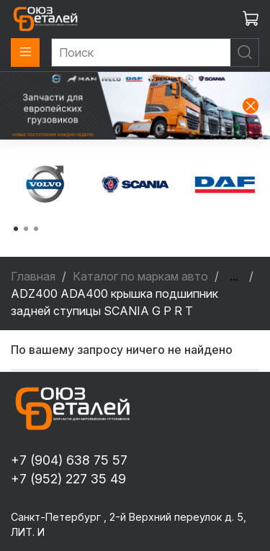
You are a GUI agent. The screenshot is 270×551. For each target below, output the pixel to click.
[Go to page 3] (36, 229)
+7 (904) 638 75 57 (69, 460)
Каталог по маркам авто (140, 276)
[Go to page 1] (16, 229)
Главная (33, 276)
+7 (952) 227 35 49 (68, 478)
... (234, 276)
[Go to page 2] (26, 229)
